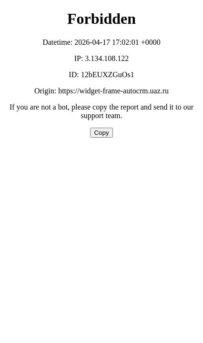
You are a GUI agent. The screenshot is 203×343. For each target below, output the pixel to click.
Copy (101, 132)
